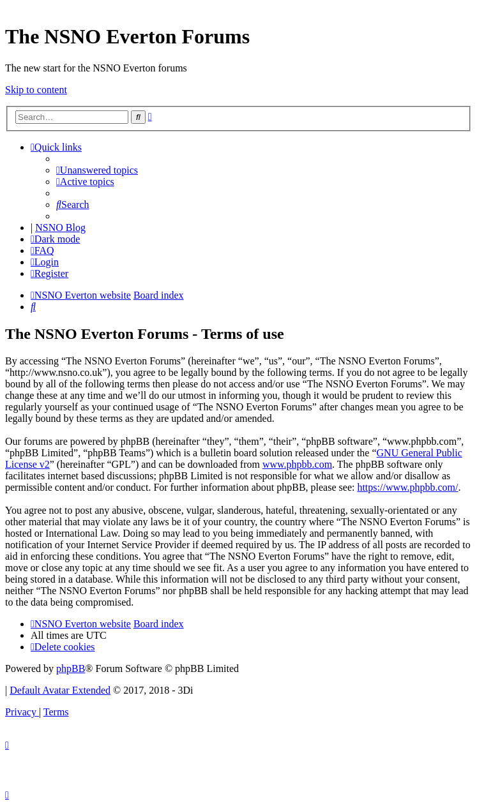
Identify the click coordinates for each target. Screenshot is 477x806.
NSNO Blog (60, 227)
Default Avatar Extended (60, 690)
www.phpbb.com (297, 464)
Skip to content (36, 89)
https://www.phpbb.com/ (407, 487)
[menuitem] (97, 170)
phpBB (70, 668)
